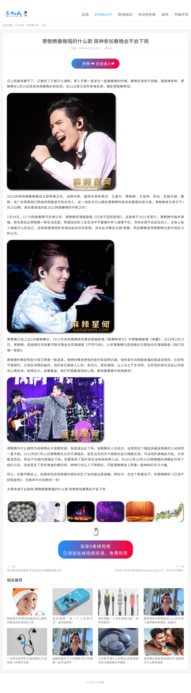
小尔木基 (16, 14)
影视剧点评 (103, 14)
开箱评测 (181, 14)
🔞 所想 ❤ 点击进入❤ (95, 63)
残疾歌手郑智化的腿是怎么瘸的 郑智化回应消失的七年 (27, 620)
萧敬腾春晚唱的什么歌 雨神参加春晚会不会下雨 (95, 40)
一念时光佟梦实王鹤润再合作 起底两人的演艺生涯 (27, 660)
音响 (164, 14)
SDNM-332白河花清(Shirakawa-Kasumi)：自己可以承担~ (149, 570)
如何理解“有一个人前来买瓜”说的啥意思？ (73, 620)
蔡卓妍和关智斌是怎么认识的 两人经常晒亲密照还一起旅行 (164, 620)
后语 (85, 14)
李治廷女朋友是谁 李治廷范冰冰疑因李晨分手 (34, 570)
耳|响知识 (125, 14)
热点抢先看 (147, 14)
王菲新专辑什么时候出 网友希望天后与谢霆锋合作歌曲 (118, 660)
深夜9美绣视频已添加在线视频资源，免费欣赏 (95, 549)
